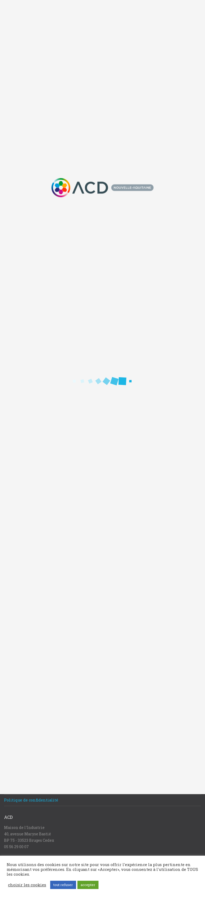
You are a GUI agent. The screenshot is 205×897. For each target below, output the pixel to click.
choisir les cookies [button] (27, 885)
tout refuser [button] (63, 884)
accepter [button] (88, 884)
